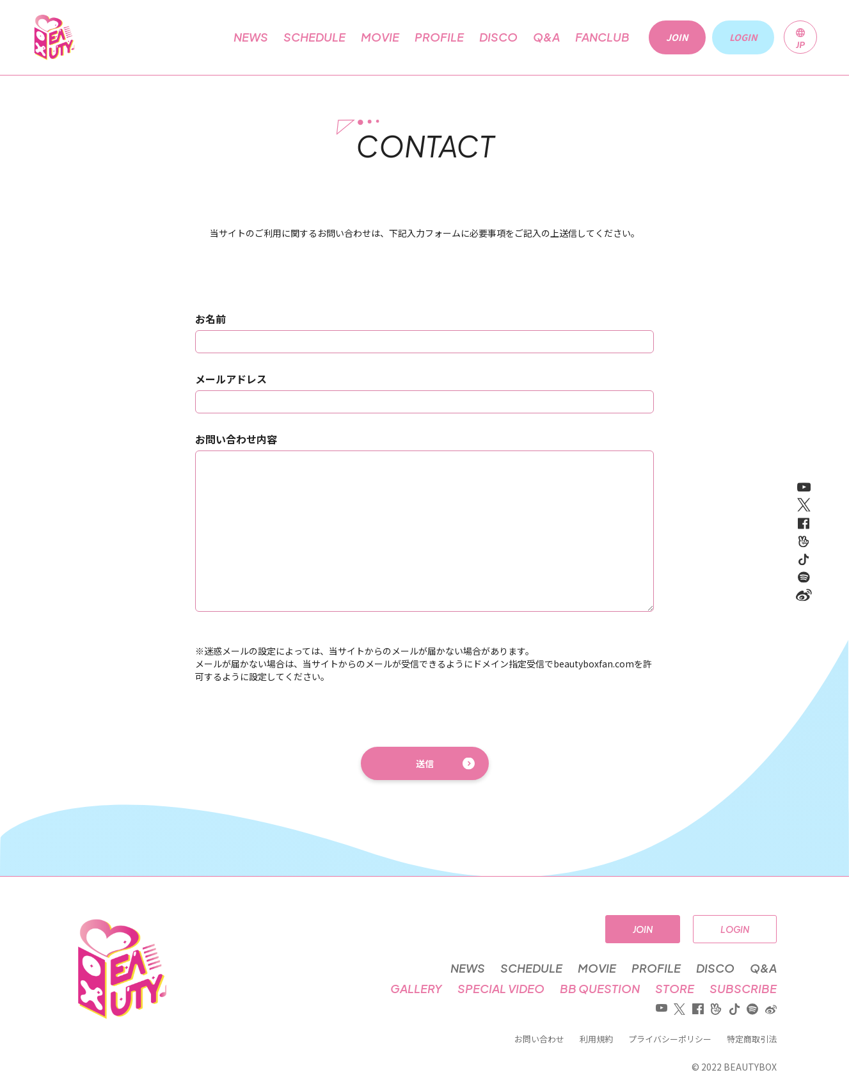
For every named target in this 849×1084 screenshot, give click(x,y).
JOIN (643, 929)
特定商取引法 (752, 1039)
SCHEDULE (314, 37)
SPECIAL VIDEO (500, 988)
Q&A (546, 37)
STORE (674, 988)
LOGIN (734, 929)
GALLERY (416, 988)
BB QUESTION (600, 988)
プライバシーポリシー (669, 1039)
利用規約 (596, 1039)
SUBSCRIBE (743, 988)
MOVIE (380, 37)
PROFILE (439, 37)
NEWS (251, 37)
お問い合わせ (539, 1039)
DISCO (498, 37)
